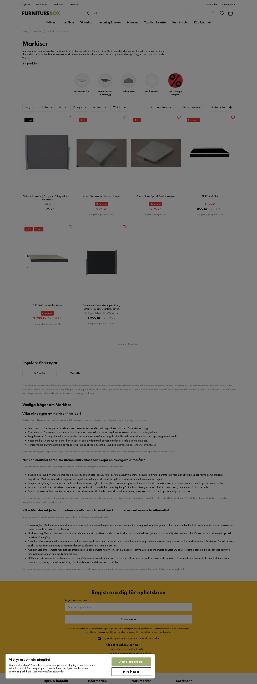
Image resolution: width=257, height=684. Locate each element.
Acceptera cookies (131, 661)
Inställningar (131, 671)
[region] (80, 666)
